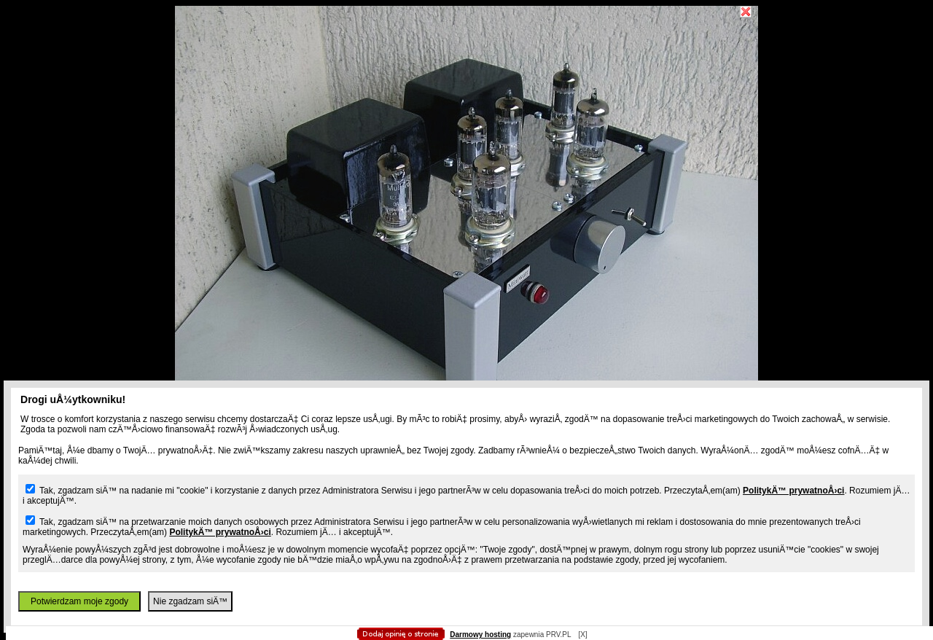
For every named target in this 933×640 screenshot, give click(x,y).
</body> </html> (466, 73)
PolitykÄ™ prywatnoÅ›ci (793, 490)
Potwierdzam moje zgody (79, 601)
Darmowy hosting (480, 635)
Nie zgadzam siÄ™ (190, 601)
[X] (582, 635)
